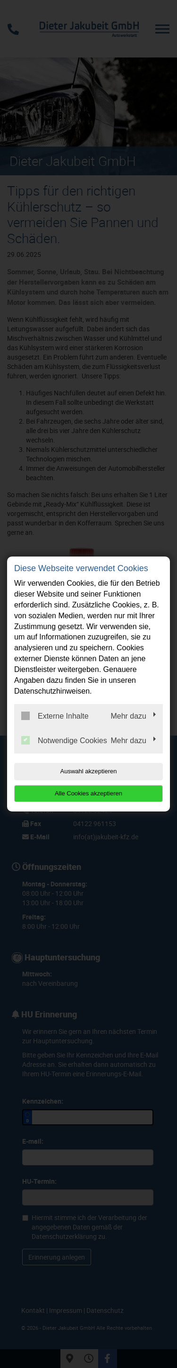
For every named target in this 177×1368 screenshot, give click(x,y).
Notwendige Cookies (64, 740)
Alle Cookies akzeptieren (88, 793)
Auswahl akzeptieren (88, 771)
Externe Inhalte (55, 716)
